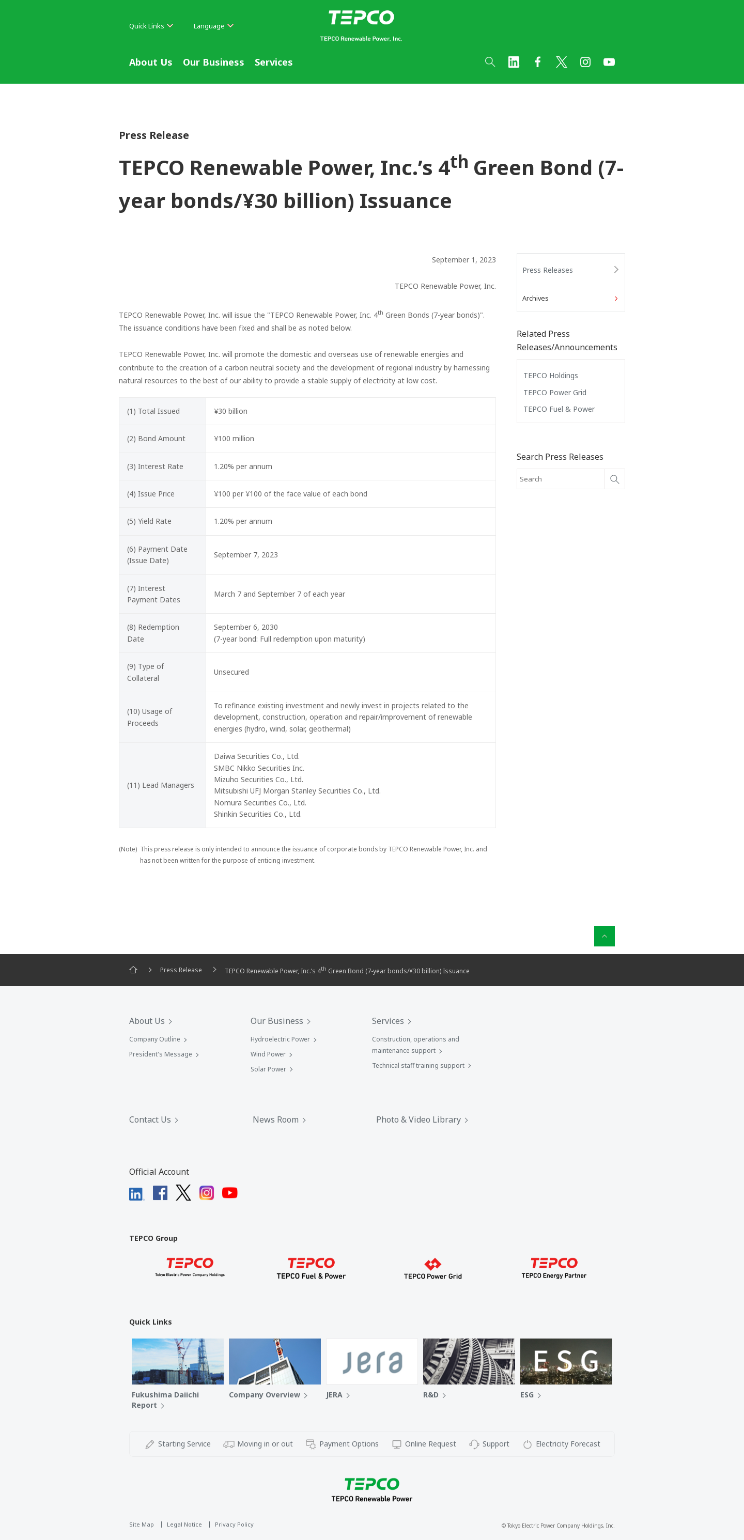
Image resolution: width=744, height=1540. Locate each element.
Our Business (213, 62)
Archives (535, 298)
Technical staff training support (418, 1065)
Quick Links (151, 25)
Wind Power (268, 1054)
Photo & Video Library (418, 1119)
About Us (151, 62)
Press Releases (547, 270)
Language (214, 25)
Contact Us (150, 1119)
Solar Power (268, 1069)
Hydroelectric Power (280, 1039)
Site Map (141, 1524)
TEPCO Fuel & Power (559, 409)
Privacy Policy (234, 1524)
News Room (276, 1119)
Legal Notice (184, 1524)
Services (274, 62)
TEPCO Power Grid (554, 392)
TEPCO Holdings (550, 375)
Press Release (181, 970)
